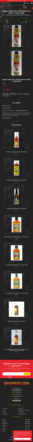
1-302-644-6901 (17, 394)
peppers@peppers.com (17, 396)
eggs (4, 95)
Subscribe (26, 373)
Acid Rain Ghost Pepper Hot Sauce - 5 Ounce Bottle (16, 151)
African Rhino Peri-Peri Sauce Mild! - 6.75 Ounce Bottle (16, 293)
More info (16, 436)
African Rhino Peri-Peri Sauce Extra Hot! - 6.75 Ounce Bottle (16, 236)
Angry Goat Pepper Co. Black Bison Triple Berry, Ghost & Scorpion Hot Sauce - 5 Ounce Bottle (16, 350)
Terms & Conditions (22, 413)
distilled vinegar (13, 93)
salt (18, 93)
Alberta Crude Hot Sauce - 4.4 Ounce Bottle (16, 321)
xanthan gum (26, 93)
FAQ (4, 412)
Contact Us (21, 408)
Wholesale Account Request (24, 410)
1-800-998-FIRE (18, 392)
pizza (7, 95)
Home (4, 15)
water (21, 93)
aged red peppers (6, 93)
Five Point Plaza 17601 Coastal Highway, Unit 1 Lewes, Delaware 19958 (17, 389)
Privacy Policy (21, 412)
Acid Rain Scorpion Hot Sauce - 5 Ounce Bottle (16, 208)
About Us (5, 408)
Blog (4, 410)
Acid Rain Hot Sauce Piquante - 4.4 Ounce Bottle (16, 180)
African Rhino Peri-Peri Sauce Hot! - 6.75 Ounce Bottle (16, 264)
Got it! (22, 438)
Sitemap (5, 413)
